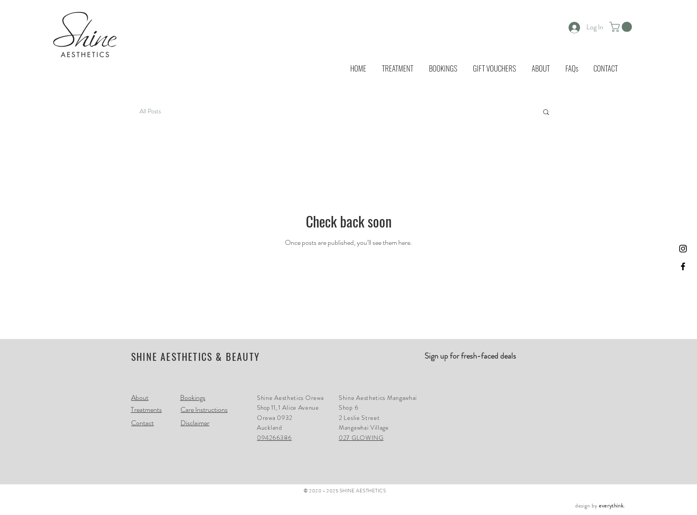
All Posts (150, 111)
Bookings (192, 397)
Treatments (146, 409)
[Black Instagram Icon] (683, 249)
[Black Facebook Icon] (683, 266)
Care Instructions (204, 409)
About (139, 397)
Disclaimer (194, 423)
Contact (142, 423)
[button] (621, 27)
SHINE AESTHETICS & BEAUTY (195, 356)
